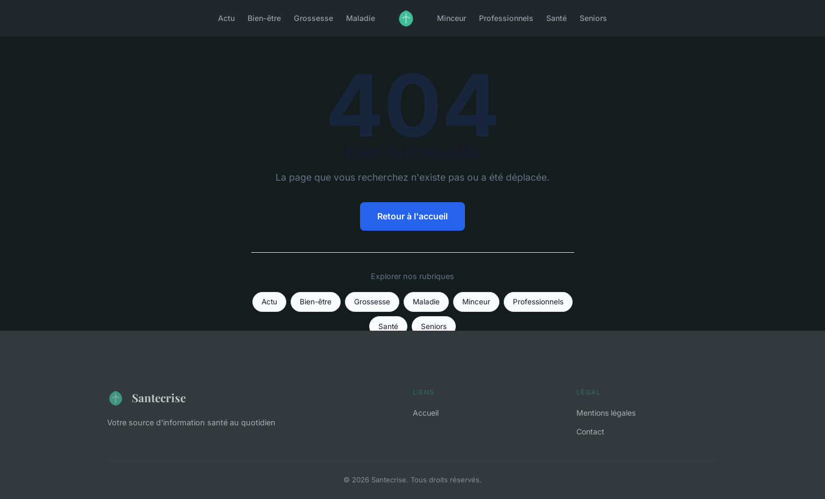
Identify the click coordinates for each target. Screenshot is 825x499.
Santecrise (146, 398)
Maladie (360, 18)
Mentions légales (606, 412)
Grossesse (313, 18)
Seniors (593, 18)
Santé (556, 18)
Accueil (426, 412)
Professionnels (506, 18)
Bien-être (264, 18)
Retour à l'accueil (412, 216)
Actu (226, 18)
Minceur (451, 18)
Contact (590, 431)
